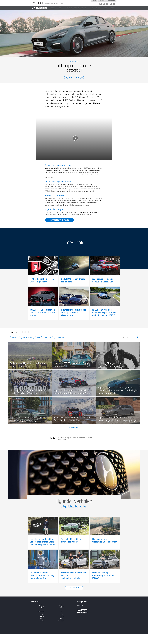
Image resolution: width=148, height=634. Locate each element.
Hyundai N (82, 438)
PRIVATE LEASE (68, 8)
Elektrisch (113, 8)
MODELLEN (52, 8)
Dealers (94, 0)
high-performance (72, 438)
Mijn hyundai (102, 0)
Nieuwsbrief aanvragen (59, 220)
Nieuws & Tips (27, 337)
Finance (76, 8)
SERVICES (83, 8)
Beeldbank (80, 605)
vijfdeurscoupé (61, 439)
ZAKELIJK (105, 8)
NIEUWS (91, 8)
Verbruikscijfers (111, 0)
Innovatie (48, 337)
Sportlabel (89, 438)
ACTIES (59, 8)
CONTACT (97, 8)
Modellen (15, 337)
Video (38, 337)
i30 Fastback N (61, 438)
